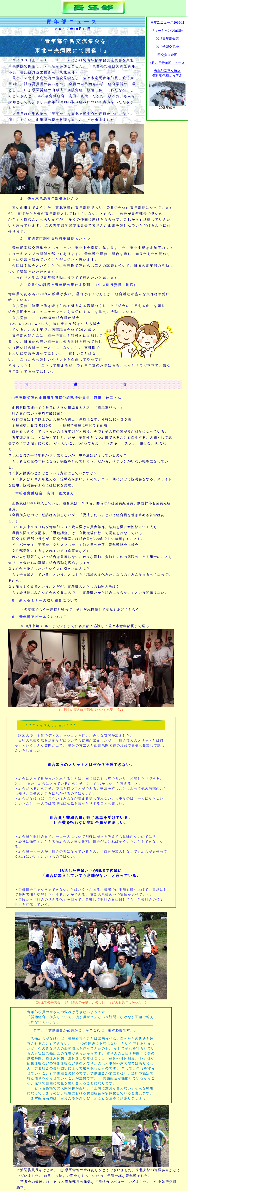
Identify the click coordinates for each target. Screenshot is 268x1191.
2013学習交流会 (167, 46)
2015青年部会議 (167, 38)
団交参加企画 (167, 55)
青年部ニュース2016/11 (167, 22)
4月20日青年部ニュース (167, 63)
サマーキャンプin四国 (167, 30)
